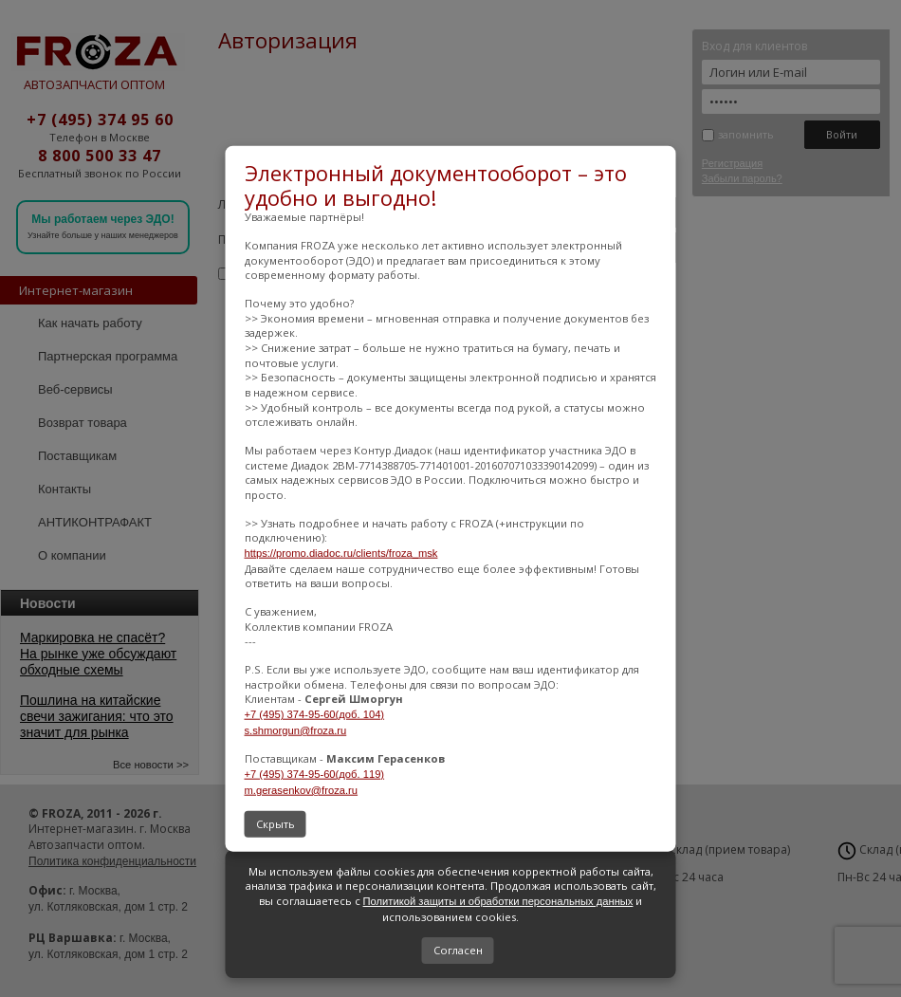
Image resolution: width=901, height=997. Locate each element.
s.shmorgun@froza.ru (296, 729)
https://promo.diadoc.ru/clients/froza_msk (341, 553)
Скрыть (275, 824)
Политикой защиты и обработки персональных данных (498, 901)
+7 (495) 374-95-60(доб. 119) (315, 774)
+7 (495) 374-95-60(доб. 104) (315, 714)
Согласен (458, 950)
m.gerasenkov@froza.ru (302, 789)
